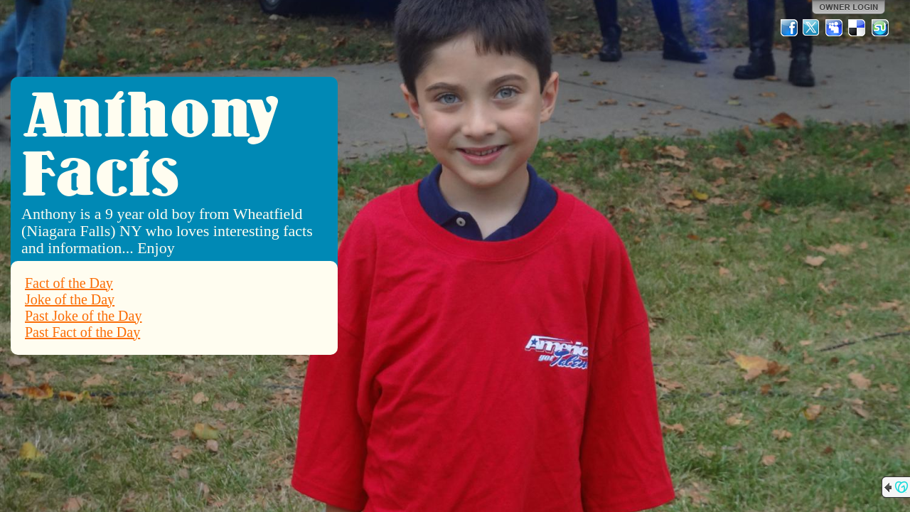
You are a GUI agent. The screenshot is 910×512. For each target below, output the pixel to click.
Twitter (812, 28)
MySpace (835, 28)
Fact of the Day (69, 283)
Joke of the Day (69, 299)
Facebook (789, 28)
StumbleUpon (880, 28)
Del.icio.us (857, 28)
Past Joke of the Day (83, 316)
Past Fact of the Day (82, 332)
